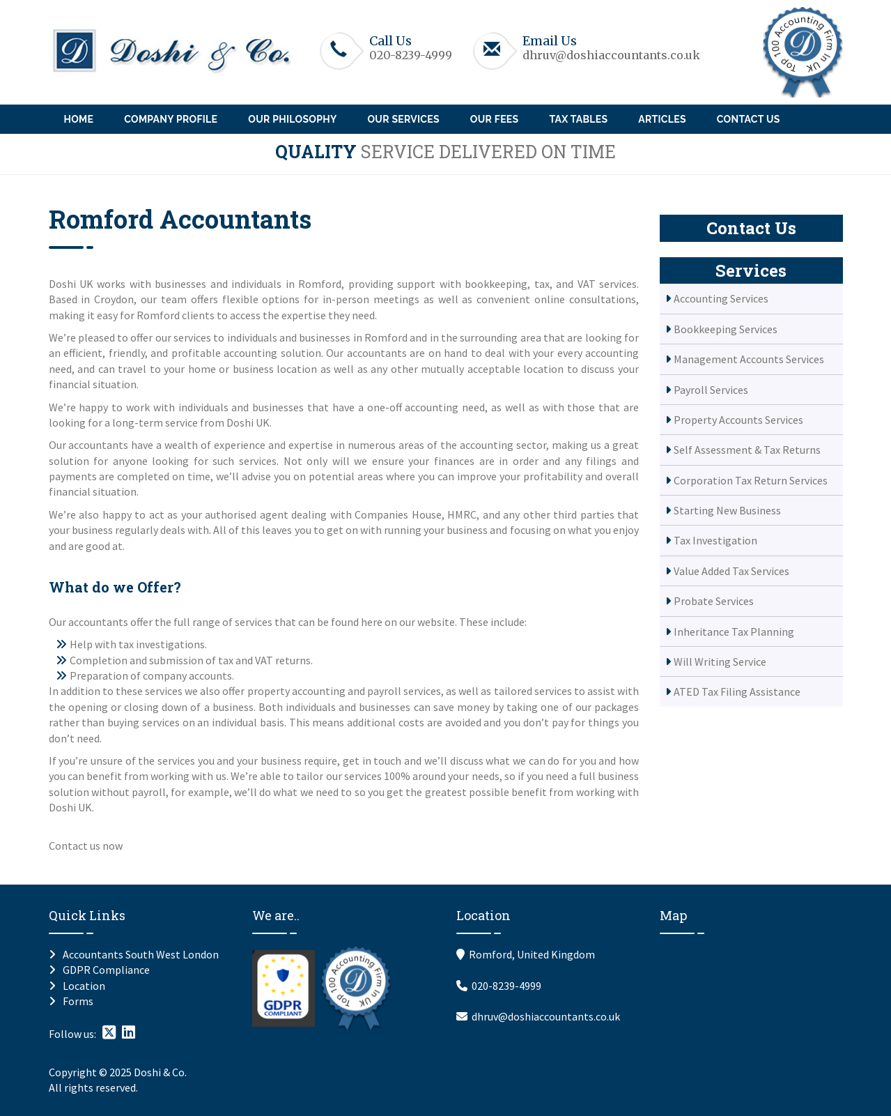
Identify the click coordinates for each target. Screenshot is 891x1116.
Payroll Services (711, 390)
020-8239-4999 (410, 55)
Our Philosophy (292, 119)
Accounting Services (721, 298)
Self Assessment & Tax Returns (747, 450)
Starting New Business (727, 510)
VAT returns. (284, 660)
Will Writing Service (720, 661)
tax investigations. (162, 644)
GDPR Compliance (106, 970)
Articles (661, 119)
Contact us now (86, 846)
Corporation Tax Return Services (751, 480)
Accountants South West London (141, 954)
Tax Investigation (715, 540)
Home (79, 119)
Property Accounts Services (738, 420)
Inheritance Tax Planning (734, 632)
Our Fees (494, 119)
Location (84, 986)
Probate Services (714, 601)
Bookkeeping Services (725, 329)
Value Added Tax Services (731, 571)
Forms (78, 1001)
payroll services (404, 691)
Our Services (403, 119)
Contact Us (748, 119)
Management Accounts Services (749, 359)
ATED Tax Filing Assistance (737, 691)
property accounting (296, 691)
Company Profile (170, 119)
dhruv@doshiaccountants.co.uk (611, 55)
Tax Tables (578, 119)
